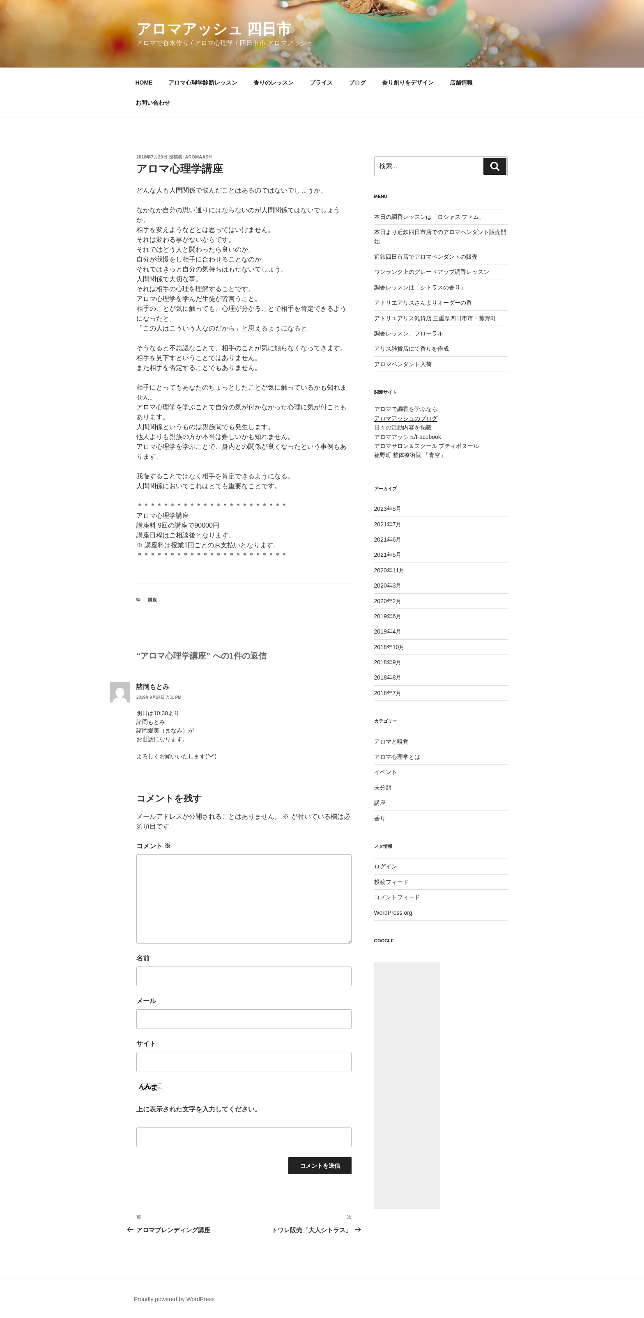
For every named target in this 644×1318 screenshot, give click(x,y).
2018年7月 (388, 693)
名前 (143, 958)
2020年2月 (388, 601)
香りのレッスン (273, 82)
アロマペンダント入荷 (403, 364)
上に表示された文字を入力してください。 (198, 1109)
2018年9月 (388, 662)
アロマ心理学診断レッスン (202, 82)
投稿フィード (391, 882)
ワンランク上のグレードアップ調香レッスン (431, 272)
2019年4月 (388, 631)
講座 (152, 599)
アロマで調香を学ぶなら (405, 409)
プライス (321, 82)
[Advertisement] (407, 1085)
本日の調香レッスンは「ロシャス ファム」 (429, 217)
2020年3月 (388, 585)
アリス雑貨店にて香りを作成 (411, 348)
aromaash (198, 156)
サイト (146, 1043)
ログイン (385, 866)
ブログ (357, 82)
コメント (153, 846)
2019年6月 (388, 616)
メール (146, 1000)
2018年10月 (389, 647)
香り (380, 818)
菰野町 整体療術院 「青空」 (410, 455)
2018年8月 (388, 677)
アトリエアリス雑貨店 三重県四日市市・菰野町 (435, 318)
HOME (144, 82)
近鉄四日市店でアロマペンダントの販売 (426, 256)
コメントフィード (397, 897)
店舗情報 (461, 82)
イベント (385, 772)
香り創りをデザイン (408, 82)
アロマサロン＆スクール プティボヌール (426, 446)
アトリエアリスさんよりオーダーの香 (423, 302)
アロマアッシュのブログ (405, 418)
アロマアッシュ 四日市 (213, 29)
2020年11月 (389, 570)
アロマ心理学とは (397, 756)
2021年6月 (388, 539)
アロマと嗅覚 (391, 741)
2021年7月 (388, 524)
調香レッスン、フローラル (408, 333)
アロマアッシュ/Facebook (407, 437)
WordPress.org (393, 912)
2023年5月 (388, 508)
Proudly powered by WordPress (174, 1299)
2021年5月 (388, 554)
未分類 (382, 787)
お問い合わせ (153, 102)
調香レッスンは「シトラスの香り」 (420, 287)
